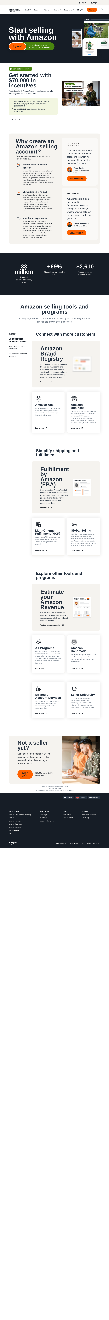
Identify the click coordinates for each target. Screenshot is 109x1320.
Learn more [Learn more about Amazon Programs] (39, 668)
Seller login (43, 814)
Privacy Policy (74, 843)
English (83, 3)
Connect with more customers (18, 340)
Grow (36, 10)
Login (95, 3)
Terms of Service (61, 843)
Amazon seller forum (47, 821)
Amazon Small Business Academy (20, 814)
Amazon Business (15, 821)
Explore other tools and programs (18, 354)
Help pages (43, 818)
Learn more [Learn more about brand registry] (44, 382)
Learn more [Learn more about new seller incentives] (13, 119)
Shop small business (89, 814)
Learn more (44, 507)
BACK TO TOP (14, 334)
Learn (56, 10)
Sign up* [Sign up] (17, 46)
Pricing (46, 10)
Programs (68, 10)
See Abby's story (76, 233)
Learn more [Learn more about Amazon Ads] (39, 428)
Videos (65, 811)
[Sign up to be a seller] (35, 774)
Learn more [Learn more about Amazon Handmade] (75, 668)
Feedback (94, 797)
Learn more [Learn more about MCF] (39, 551)
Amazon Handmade (15, 824)
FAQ (10, 833)
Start (27, 10)
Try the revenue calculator (50, 625)
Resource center (14, 830)
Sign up (92, 10)
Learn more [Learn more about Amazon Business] (75, 428)
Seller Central (44, 811)
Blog (79, 10)
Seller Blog (85, 818)
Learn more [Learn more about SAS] (39, 713)
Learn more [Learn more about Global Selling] (75, 551)
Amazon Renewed (15, 827)
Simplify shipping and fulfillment (17, 347)
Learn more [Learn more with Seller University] (75, 713)
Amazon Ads (13, 818)
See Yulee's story (76, 178)
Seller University (68, 818)
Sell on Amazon (14, 811)
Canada (82, 797)
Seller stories (67, 814)
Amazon (85, 811)
